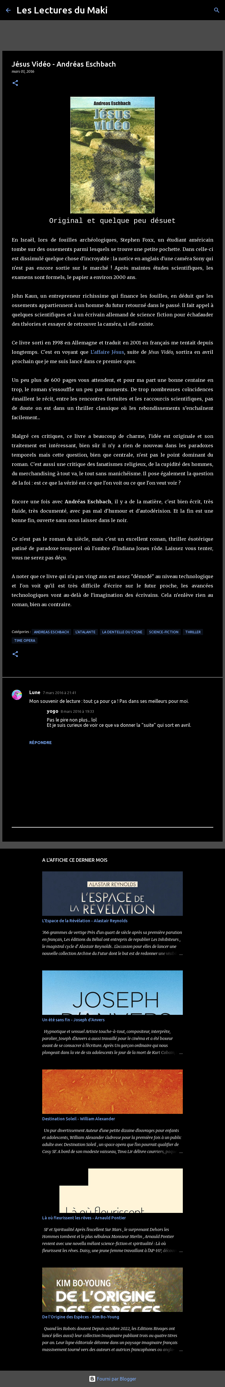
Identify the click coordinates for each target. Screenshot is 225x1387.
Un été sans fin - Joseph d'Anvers (73, 1019)
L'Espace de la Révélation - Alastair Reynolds (84, 920)
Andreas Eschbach (51, 632)
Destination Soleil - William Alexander (78, 1118)
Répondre (40, 742)
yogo (52, 711)
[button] (15, 83)
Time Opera (24, 640)
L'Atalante (86, 632)
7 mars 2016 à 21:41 (59, 693)
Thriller (193, 632)
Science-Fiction (163, 632)
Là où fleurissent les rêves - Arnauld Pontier (84, 1218)
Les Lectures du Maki (62, 10)
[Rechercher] (216, 10)
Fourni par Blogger (112, 1378)
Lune (34, 692)
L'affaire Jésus (107, 352)
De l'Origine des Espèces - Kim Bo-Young (80, 1317)
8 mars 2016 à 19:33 (77, 711)
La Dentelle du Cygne (122, 632)
